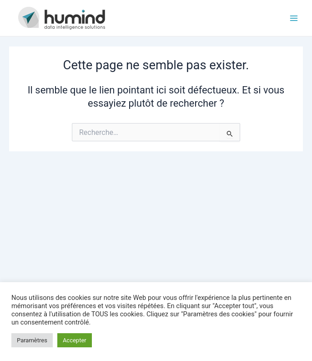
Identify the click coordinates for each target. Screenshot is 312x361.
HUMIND (133, 17)
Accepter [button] (74, 340)
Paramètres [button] (32, 340)
